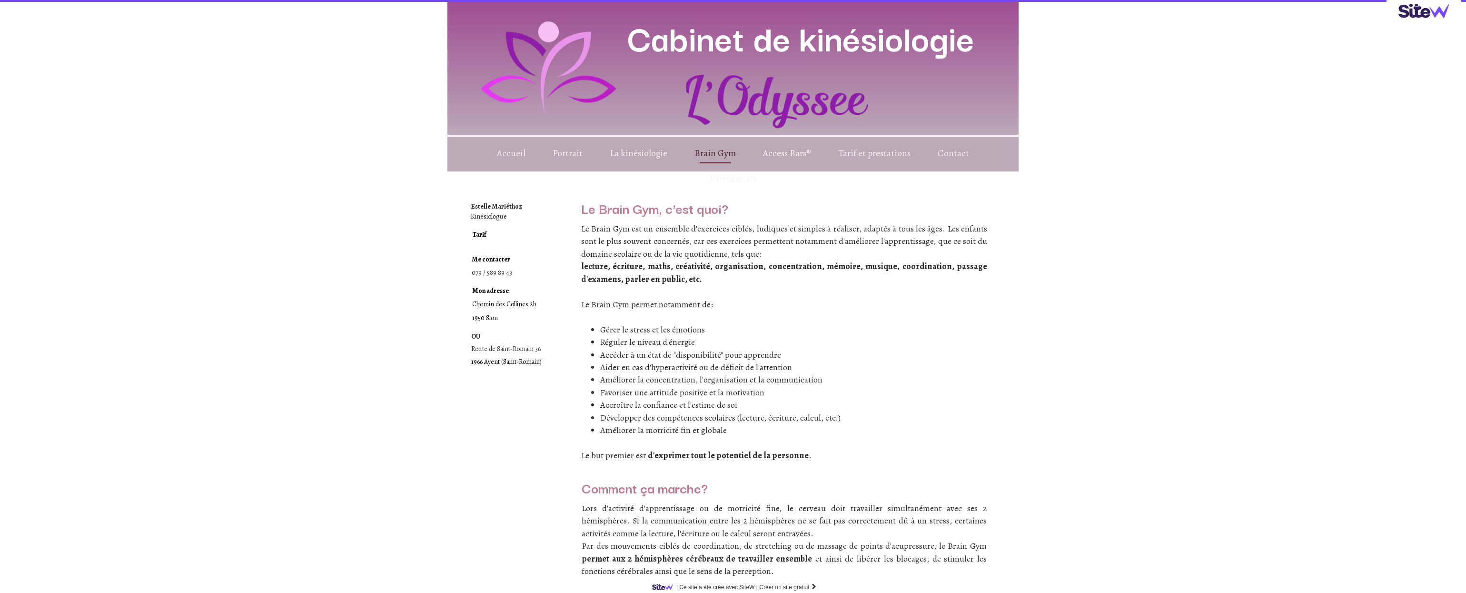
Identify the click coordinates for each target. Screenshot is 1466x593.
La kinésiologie (638, 153)
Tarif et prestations (874, 153)
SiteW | (706, 587)
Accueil (511, 153)
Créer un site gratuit (788, 587)
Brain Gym (715, 153)
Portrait (568, 153)
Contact (953, 153)
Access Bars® (787, 153)
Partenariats (733, 178)
